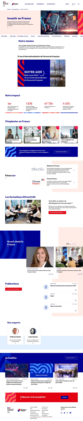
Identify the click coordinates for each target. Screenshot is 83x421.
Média (43, 411)
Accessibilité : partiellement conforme (47, 415)
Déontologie (33, 411)
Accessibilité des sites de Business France (35, 416)
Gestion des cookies (34, 415)
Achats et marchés (34, 413)
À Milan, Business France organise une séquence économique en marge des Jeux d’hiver (41, 382)
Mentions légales (34, 406)
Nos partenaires (45, 413)
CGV (31, 408)
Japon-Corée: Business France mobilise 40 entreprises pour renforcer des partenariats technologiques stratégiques (14, 382)
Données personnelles (35, 410)
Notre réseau (44, 408)
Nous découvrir (45, 406)
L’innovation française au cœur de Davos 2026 (65, 381)
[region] (41, 73)
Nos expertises (45, 410)
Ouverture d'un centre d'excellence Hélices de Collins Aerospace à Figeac (39, 271)
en (74, 4)
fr (72, 4)
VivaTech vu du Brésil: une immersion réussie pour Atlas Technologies (69, 271)
